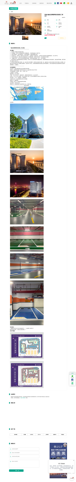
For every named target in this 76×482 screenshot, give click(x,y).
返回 (11, 11)
